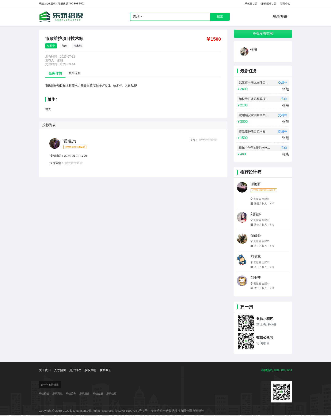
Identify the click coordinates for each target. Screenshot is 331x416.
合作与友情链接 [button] (50, 384)
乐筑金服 (98, 393)
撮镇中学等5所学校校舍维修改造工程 (255, 147)
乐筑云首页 (251, 3)
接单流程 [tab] (75, 73)
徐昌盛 (256, 235)
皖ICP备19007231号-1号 (131, 410)
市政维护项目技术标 (252, 131)
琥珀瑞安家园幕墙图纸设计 (255, 115)
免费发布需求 (263, 33)
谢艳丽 (256, 184)
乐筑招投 (61, 16)
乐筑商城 (57, 393)
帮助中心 (285, 3)
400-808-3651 (283, 370)
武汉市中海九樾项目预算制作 (255, 82)
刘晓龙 (256, 256)
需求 (136, 16)
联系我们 (105, 370)
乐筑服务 (84, 393)
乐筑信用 (111, 393)
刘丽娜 (256, 214)
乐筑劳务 (71, 393)
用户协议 (75, 370)
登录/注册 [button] (280, 16)
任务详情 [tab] (55, 73)
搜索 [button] (220, 16)
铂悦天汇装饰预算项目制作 (255, 99)
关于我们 (45, 370)
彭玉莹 (256, 277)
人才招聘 (60, 370)
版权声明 (90, 370)
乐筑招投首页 (268, 3)
